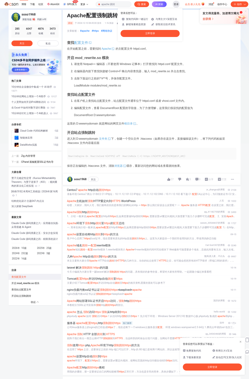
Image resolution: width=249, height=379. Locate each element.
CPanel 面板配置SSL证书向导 (37, 161)
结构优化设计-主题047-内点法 (27, 201)
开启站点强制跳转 (21, 295)
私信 (48, 43)
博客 (23, 4)
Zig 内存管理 (28, 155)
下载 (32, 4)
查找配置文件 (18, 276)
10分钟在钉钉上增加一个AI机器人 (34, 113)
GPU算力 (70, 3)
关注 (93, 179)
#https (95, 30)
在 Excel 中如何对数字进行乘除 (33, 107)
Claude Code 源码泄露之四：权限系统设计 (34, 239)
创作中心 (222, 4)
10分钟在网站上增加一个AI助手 (34, 96)
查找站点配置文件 (21, 289)
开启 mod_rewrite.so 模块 (25, 283)
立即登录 (150, 33)
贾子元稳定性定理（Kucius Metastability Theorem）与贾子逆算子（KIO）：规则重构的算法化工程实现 (34, 182)
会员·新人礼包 (194, 4)
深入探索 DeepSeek (22, 206)
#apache (85, 30)
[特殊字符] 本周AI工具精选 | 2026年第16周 (34, 193)
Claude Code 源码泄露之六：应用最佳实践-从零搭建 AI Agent (35, 225)
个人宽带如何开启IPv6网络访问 (33, 102)
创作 (239, 4)
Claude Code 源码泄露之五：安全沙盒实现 (34, 233)
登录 (176, 4)
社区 (40, 4)
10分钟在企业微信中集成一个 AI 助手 (33, 88)
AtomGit (53, 4)
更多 (84, 4)
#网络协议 (106, 30)
